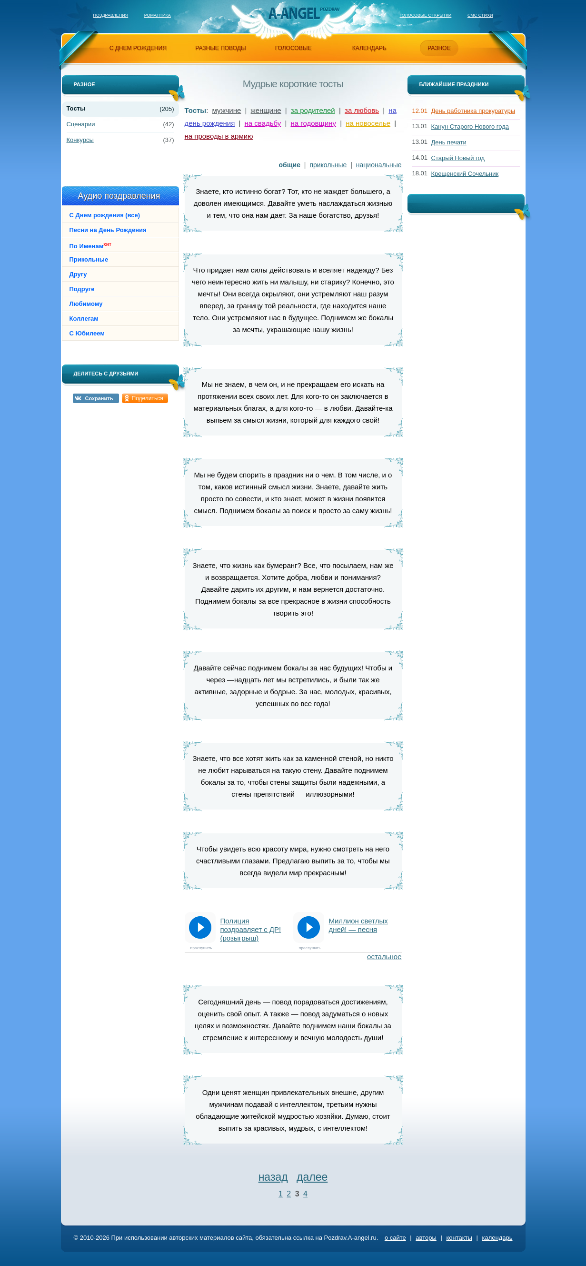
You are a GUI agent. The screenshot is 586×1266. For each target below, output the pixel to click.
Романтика (157, 15)
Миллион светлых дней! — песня (358, 925)
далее (312, 1177)
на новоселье (368, 123)
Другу (78, 274)
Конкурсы (80, 139)
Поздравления (111, 15)
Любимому (86, 303)
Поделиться (147, 398)
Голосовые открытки (425, 15)
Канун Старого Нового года (470, 126)
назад (273, 1177)
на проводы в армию (219, 136)
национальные (379, 165)
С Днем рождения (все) (105, 215)
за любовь (362, 110)
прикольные (328, 165)
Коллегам (84, 318)
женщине (266, 110)
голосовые (293, 48)
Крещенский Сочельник (465, 173)
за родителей (313, 110)
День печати (449, 142)
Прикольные (89, 259)
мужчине (226, 110)
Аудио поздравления (119, 196)
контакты (459, 1237)
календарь (369, 48)
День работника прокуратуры (473, 110)
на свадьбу (263, 123)
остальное (384, 956)
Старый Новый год (458, 158)
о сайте (395, 1237)
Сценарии (81, 124)
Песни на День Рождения (108, 229)
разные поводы (220, 48)
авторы (426, 1237)
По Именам (90, 246)
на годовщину (314, 123)
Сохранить (99, 398)
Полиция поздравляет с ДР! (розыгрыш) (250, 929)
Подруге (82, 289)
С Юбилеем (87, 333)
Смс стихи (480, 15)
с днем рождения (138, 48)
